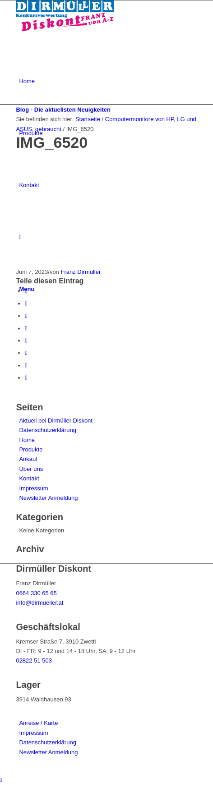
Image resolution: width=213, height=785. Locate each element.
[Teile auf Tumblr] (26, 340)
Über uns (31, 468)
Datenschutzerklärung (47, 430)
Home (27, 440)
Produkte (30, 449)
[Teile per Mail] (26, 377)
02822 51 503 (34, 660)
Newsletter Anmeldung (48, 497)
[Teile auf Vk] (26, 352)
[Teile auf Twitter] (26, 303)
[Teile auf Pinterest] (26, 315)
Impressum (33, 488)
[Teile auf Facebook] (26, 290)
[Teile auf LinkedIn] (26, 328)
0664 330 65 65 (36, 593)
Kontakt (29, 478)
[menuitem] (108, 81)
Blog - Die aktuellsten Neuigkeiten (63, 109)
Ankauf (28, 459)
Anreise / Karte (38, 722)
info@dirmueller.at (39, 602)
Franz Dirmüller (80, 271)
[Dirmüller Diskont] (65, 29)
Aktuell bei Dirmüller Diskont (56, 420)
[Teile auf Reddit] (26, 365)
